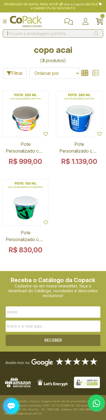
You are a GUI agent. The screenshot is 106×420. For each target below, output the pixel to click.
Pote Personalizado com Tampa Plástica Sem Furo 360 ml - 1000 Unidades (79, 148)
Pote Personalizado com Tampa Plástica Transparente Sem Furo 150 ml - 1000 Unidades (25, 237)
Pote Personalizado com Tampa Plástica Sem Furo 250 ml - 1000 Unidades (25, 148)
